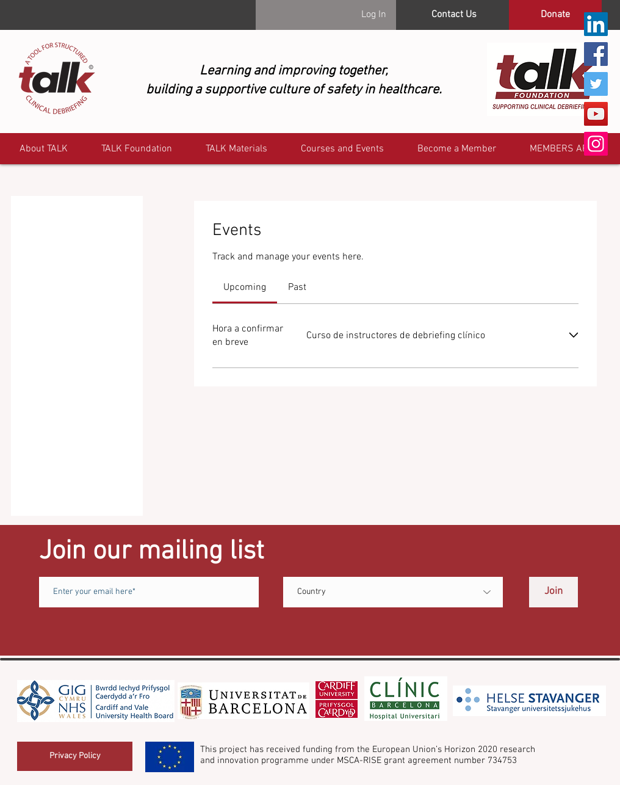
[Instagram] (596, 144)
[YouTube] (596, 114)
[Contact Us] (454, 15)
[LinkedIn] (596, 24)
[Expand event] (574, 335)
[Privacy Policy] (74, 756)
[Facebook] (596, 54)
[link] (244, 287)
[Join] (553, 592)
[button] (564, 149)
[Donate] (555, 15)
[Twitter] (596, 84)
